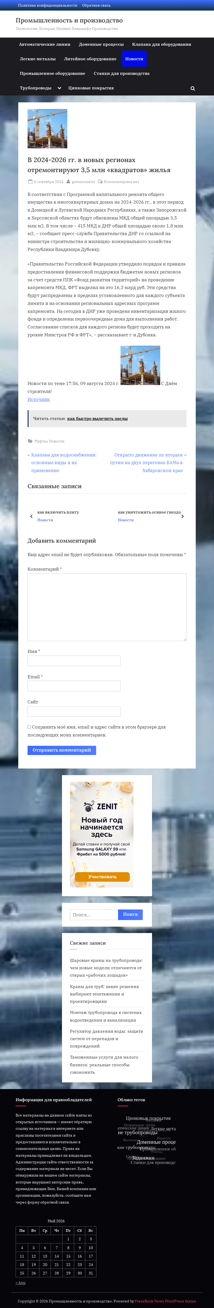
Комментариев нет (121, 181)
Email (35, 677)
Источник (39, 399)
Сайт (33, 702)
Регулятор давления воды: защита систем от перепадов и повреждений (106, 1038)
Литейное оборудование (90, 58)
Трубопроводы (35, 87)
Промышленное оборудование (52, 73)
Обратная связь (96, 5)
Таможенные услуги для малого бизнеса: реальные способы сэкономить (104, 1064)
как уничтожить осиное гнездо (149, 512)
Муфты (40, 440)
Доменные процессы (101, 44)
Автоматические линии (44, 44)
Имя (34, 651)
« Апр (21, 1282)
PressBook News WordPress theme (165, 1301)
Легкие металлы (38, 58)
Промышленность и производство (69, 20)
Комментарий (45, 569)
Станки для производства (122, 73)
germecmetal (83, 181)
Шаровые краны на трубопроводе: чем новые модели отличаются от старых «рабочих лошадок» (106, 967)
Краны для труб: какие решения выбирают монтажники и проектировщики (104, 994)
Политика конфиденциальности (47, 5)
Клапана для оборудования (161, 44)
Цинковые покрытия (91, 87)
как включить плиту (58, 512)
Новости (134, 58)
